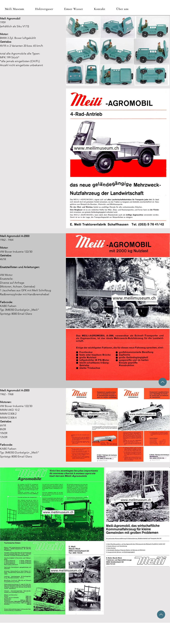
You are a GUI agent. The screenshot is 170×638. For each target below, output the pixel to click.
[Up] (163, 382)
